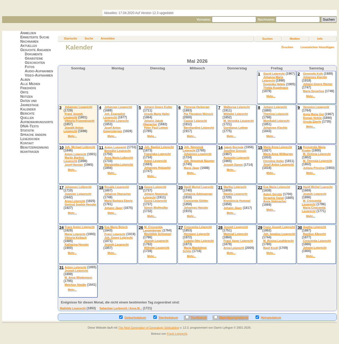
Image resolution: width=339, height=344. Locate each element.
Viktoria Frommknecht (79, 120)
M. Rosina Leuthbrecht (278, 240)
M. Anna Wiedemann (78, 277)
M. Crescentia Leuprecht (311, 202)
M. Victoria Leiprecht (317, 153)
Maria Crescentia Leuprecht (313, 209)
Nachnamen (29, 41)
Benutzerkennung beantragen (34, 149)
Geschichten (35, 62)
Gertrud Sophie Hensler (80, 204)
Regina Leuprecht (235, 193)
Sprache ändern (33, 134)
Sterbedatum (165, 317)
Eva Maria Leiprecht (276, 187)
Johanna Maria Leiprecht (272, 78)
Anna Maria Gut (313, 114)
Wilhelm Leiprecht (116, 120)
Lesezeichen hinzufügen (317, 47)
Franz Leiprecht (114, 234)
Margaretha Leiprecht (118, 164)
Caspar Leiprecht (195, 120)
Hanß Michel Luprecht (198, 187)
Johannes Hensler (196, 207)
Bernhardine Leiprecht (199, 127)
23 (300, 187)
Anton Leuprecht (155, 160)
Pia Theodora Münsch (198, 113)
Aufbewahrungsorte (36, 122)
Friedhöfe (28, 88)
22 (260, 187)
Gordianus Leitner (236, 127)
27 (181, 227)
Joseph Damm (233, 164)
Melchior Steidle (75, 284)
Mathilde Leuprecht (73, 308)
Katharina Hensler (77, 244)
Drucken (287, 47)
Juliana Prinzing (314, 167)
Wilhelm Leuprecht (156, 247)
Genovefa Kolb (313, 73)
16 (300, 147)
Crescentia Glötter (196, 200)
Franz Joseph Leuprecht (73, 115)
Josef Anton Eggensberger (112, 129)
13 (181, 147)
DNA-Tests (29, 126)
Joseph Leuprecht (116, 244)
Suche (88, 38)
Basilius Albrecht (314, 233)
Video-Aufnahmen (39, 75)
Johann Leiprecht (275, 107)
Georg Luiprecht (155, 187)
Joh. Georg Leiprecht (118, 237)
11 (101, 147)
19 (141, 187)
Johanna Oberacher (117, 193)
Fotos (29, 67)
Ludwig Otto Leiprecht (199, 240)
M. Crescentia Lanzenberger (153, 228)
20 (181, 187)
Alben (25, 79)
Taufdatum (196, 317)
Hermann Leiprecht (196, 233)
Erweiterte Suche (34, 37)
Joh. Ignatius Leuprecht (279, 233)
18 (101, 187)
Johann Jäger (113, 207)
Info (320, 38)
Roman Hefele (312, 117)
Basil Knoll (270, 247)
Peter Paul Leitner (156, 127)
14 (220, 147)
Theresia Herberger (197, 107)
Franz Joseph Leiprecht (279, 227)
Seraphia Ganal (273, 197)
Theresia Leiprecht (275, 113)
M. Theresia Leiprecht (317, 160)
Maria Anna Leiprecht (277, 147)
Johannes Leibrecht (78, 187)
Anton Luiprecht (115, 147)
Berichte (27, 113)
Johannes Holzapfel (157, 167)
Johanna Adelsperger (198, 193)
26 (141, 227)
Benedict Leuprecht (117, 150)
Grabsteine (34, 58)
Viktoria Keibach (76, 237)
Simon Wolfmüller (156, 207)
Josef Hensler (74, 164)
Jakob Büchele (233, 147)
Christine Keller (273, 161)
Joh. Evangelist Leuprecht (114, 115)
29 (260, 227)
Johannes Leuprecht (78, 107)
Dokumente (33, 54)
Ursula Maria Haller (157, 113)
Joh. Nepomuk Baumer (199, 160)
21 (220, 187)
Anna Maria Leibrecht (118, 157)
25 (101, 227)
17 (61, 187)
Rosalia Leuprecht (116, 187)
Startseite (70, 38)
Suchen (267, 38)
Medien (295, 38)
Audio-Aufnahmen (39, 71)
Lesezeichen (29, 139)
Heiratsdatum (268, 317)
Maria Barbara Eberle (118, 200)
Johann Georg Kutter (158, 107)
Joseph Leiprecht (314, 193)
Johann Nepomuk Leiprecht (155, 195)
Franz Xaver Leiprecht (238, 240)
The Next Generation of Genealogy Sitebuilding (148, 327)
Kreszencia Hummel (237, 200)
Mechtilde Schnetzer (157, 233)
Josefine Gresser (235, 150)
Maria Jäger (191, 167)
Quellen (27, 117)
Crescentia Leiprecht (198, 227)
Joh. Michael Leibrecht (80, 147)
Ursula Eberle (312, 121)
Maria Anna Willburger (278, 153)
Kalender (27, 109)
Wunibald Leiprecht (276, 120)
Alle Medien (30, 84)
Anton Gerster (272, 194)
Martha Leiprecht (235, 187)
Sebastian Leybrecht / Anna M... (121, 308)
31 (61, 267)
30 (300, 227)
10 (61, 147)
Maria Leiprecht (75, 234)
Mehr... (270, 96)
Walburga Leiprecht (237, 107)
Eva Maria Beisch (116, 227)
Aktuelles (28, 45)
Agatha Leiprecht (314, 227)
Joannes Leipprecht (78, 193)
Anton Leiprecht (75, 154)
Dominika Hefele (274, 84)
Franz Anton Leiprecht (80, 227)
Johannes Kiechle (315, 77)
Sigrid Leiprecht (274, 73)
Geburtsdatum (132, 317)
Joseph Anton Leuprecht (73, 129)
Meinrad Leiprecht (236, 233)
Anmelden (28, 33)
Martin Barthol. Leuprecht (74, 159)
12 (141, 147)
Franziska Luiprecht (157, 153)
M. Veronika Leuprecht (239, 120)
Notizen (26, 96)
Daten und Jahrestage (29, 103)
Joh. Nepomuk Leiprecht (193, 148)
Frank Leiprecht (177, 333)
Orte (24, 92)
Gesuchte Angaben (35, 50)
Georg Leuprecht (155, 200)
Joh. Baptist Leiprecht (159, 147)
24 (61, 227)
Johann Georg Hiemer (317, 84)
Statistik (27, 130)
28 (220, 227)
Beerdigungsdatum (231, 317)
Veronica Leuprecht (316, 107)
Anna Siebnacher (274, 201)
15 (260, 147)
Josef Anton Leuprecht (278, 164)
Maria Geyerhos (313, 91)
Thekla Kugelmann (275, 87)
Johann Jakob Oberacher (153, 122)
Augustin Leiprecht (236, 157)
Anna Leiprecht (75, 201)
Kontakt (27, 143)
